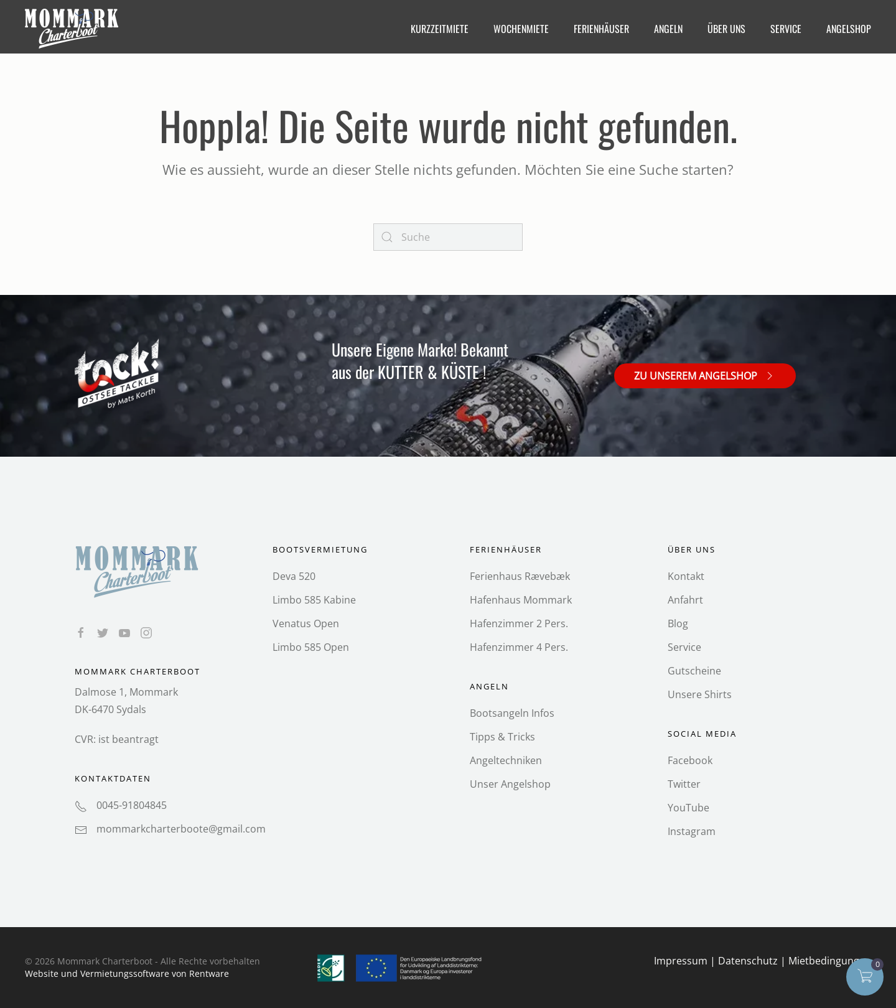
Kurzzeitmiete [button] (440, 28)
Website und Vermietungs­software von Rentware (127, 973)
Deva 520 (294, 576)
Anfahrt (685, 600)
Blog (678, 623)
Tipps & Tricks (502, 737)
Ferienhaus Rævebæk (520, 576)
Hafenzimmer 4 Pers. (519, 647)
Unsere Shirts (700, 694)
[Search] (448, 237)
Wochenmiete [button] (521, 28)
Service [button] (785, 28)
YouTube (688, 807)
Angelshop (848, 28)
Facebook (690, 760)
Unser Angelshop (510, 784)
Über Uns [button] (726, 28)
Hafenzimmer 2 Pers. (519, 623)
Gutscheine (694, 671)
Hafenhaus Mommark (521, 600)
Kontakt (686, 576)
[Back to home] (73, 29)
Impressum (680, 961)
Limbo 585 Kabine (314, 600)
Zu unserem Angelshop (705, 375)
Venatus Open (306, 623)
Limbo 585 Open (311, 647)
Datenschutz (748, 961)
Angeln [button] (668, 28)
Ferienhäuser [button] (601, 28)
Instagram (692, 831)
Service (684, 647)
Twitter (684, 784)
